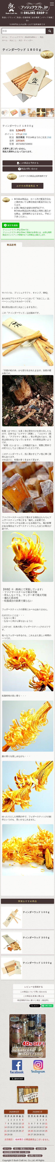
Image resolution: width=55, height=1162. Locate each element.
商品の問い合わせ (28, 165)
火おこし (13, 37)
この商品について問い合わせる (33, 988)
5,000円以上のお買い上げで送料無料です (27, 21)
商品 (41, 34)
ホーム (4, 34)
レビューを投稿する (33, 983)
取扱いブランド (8, 17)
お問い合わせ (35, 1152)
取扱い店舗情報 (22, 17)
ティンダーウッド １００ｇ (36, 908)
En (51, 17)
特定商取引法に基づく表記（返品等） (33, 997)
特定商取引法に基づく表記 (16, 1148)
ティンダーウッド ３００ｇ (36, 934)
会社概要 (34, 17)
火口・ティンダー (26, 37)
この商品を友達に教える (33, 992)
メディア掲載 (44, 17)
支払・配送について (23, 1145)
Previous (3, 109)
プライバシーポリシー (14, 1152)
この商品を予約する (28, 160)
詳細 (25, 131)
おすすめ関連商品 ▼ (28, 183)
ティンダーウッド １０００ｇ (37, 959)
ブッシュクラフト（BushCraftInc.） (24, 34)
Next (52, 109)
